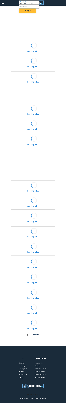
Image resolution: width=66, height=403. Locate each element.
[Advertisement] (33, 24)
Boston (21, 372)
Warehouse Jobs (40, 375)
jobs (28, 335)
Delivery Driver (40, 377)
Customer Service (41, 369)
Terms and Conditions (38, 398)
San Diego (22, 366)
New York (22, 363)
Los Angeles (23, 369)
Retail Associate (40, 372)
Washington (23, 375)
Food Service (39, 363)
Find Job (27, 11)
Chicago (21, 377)
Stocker (37, 366)
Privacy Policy (24, 398)
